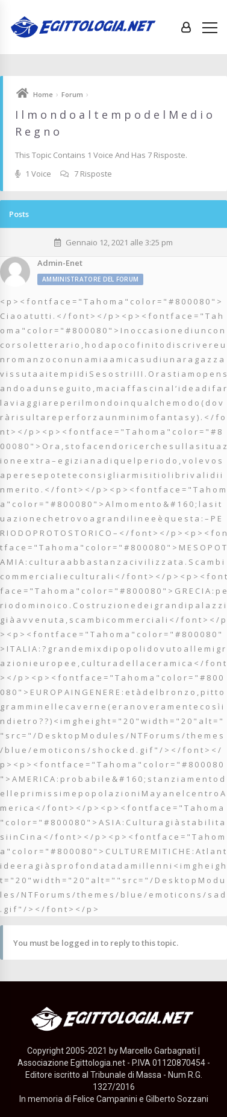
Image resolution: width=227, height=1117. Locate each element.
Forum (72, 94)
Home (43, 94)
